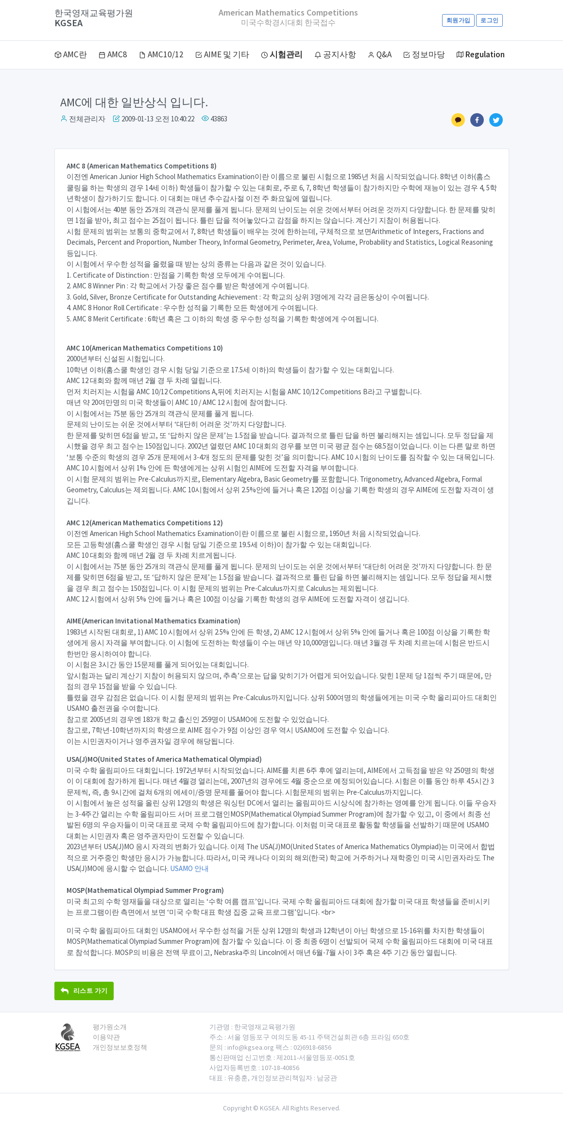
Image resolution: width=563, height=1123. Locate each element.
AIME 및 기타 (222, 54)
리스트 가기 (84, 991)
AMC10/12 (161, 54)
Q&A (380, 54)
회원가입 (458, 20)
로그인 (489, 20)
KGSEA (93, 18)
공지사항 (335, 54)
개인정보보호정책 (120, 1047)
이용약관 (106, 1037)
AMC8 (113, 54)
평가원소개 (110, 1026)
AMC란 (70, 54)
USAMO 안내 (189, 868)
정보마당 (424, 54)
